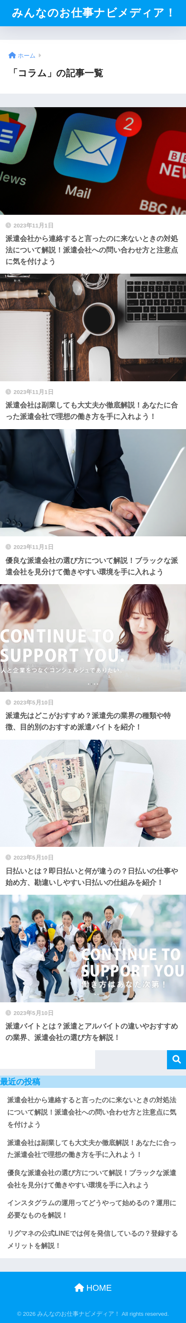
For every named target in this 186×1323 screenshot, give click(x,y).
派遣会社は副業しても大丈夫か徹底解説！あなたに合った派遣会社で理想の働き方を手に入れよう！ (91, 1149)
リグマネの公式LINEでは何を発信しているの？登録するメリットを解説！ (92, 1239)
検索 (176, 1059)
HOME (93, 1287)
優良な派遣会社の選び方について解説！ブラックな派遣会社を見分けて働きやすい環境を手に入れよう (91, 1179)
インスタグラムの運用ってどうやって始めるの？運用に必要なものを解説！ (91, 1209)
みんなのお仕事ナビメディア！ (94, 12)
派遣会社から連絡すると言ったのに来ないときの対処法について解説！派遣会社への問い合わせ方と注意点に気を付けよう (91, 1112)
